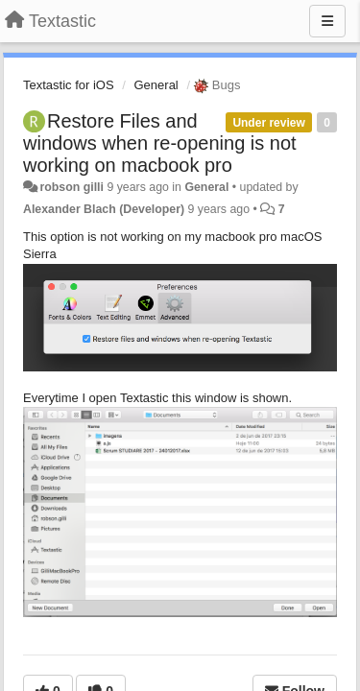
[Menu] (327, 21)
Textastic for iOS (68, 85)
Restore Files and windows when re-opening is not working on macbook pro (160, 143)
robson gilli (71, 187)
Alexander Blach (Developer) (103, 209)
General (156, 85)
